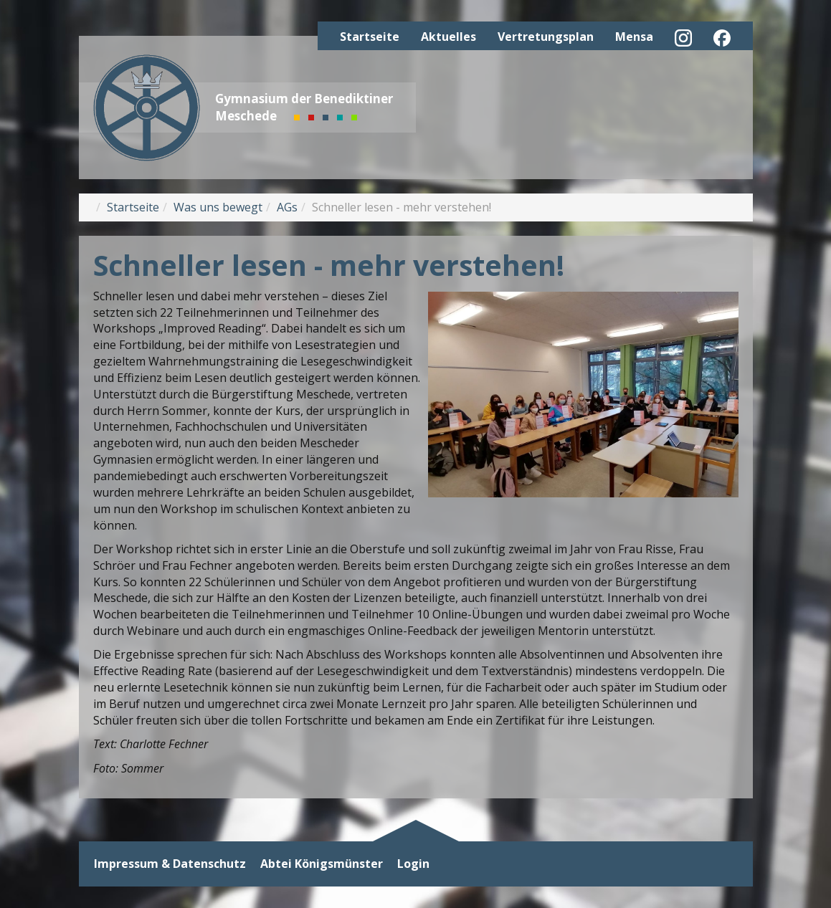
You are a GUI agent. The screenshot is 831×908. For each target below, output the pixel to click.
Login (413, 863)
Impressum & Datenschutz (170, 863)
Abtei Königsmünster (321, 863)
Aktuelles (448, 36)
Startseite (369, 36)
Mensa (634, 36)
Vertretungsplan (546, 36)
